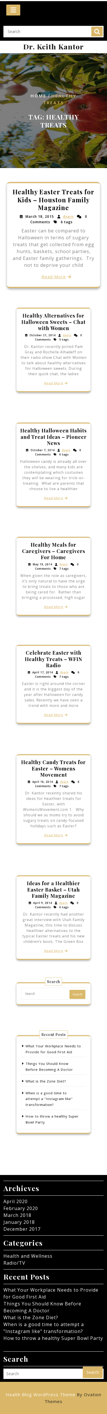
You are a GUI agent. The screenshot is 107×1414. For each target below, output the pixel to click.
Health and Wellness (28, 1256)
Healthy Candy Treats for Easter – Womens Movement (53, 775)
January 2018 (19, 1222)
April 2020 (15, 1201)
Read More (54, 276)
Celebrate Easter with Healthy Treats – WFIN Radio (53, 664)
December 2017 (22, 1229)
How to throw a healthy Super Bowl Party (53, 1338)
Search (97, 28)
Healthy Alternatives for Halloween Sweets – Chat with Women (53, 328)
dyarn (68, 217)
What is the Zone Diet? (47, 1082)
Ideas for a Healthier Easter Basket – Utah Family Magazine (53, 896)
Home (39, 96)
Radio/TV (14, 1263)
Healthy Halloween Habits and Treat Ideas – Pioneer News (53, 443)
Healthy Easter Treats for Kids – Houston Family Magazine (53, 200)
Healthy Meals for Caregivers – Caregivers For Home (53, 556)
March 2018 (17, 1215)
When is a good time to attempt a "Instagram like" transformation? (50, 1095)
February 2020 (20, 1208)
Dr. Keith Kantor (53, 46)
